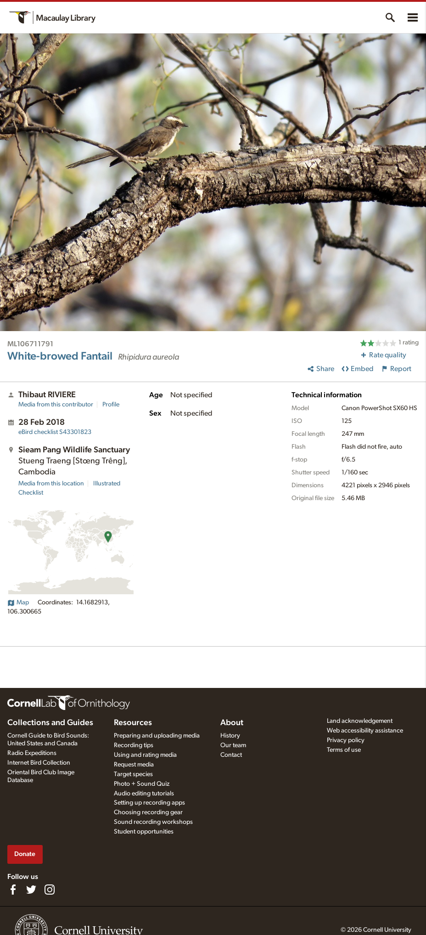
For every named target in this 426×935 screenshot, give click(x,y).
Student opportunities (144, 831)
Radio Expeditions (31, 753)
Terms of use (344, 750)
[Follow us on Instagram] (49, 889)
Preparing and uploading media (157, 735)
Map (18, 602)
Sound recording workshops (153, 822)
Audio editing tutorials (144, 793)
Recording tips (133, 745)
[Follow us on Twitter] (31, 889)
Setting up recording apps (149, 803)
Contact (231, 755)
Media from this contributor (55, 404)
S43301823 (54, 432)
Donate (24, 854)
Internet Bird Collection (38, 763)
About (231, 723)
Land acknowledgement (359, 721)
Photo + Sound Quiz (141, 784)
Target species (133, 774)
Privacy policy (345, 740)
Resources (133, 723)
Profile (110, 404)
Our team (233, 745)
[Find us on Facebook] (12, 889)
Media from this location (51, 483)
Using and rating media (145, 755)
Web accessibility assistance (365, 730)
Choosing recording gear (148, 812)
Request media (134, 764)
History (230, 735)
